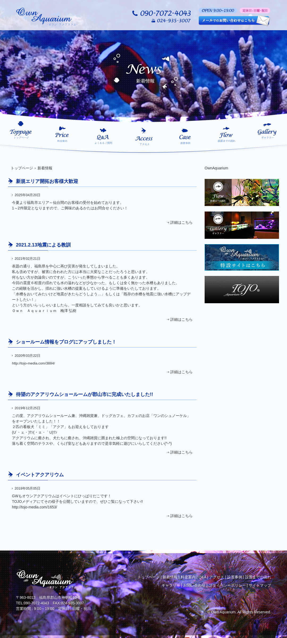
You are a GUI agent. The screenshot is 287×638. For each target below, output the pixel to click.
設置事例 (234, 577)
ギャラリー (171, 585)
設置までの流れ (258, 577)
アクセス (216, 577)
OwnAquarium (216, 168)
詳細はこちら (181, 222)
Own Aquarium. (224, 612)
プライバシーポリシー (227, 585)
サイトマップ (260, 585)
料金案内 (188, 577)
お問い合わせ (194, 585)
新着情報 (170, 577)
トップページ (22, 168)
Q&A (202, 577)
